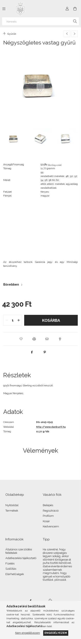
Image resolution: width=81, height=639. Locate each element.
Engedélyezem (55, 632)
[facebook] (31, 352)
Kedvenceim (51, 526)
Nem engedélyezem (27, 632)
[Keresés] (40, 21)
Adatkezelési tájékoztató (20, 558)
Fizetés (9, 563)
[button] (21, 339)
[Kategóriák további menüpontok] (4, 9)
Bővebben (11, 284)
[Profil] (67, 9)
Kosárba (51, 320)
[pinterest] (44, 352)
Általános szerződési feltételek (18, 551)
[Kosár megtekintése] (75, 9)
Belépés (48, 505)
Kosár (46, 521)
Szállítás (10, 568)
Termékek (11, 510)
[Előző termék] (67, 34)
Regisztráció (51, 510)
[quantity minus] (6, 320)
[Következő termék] (74, 34)
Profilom (48, 515)
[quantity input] (12, 320)
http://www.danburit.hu (51, 427)
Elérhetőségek (14, 574)
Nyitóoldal (12, 505)
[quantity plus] (18, 320)
